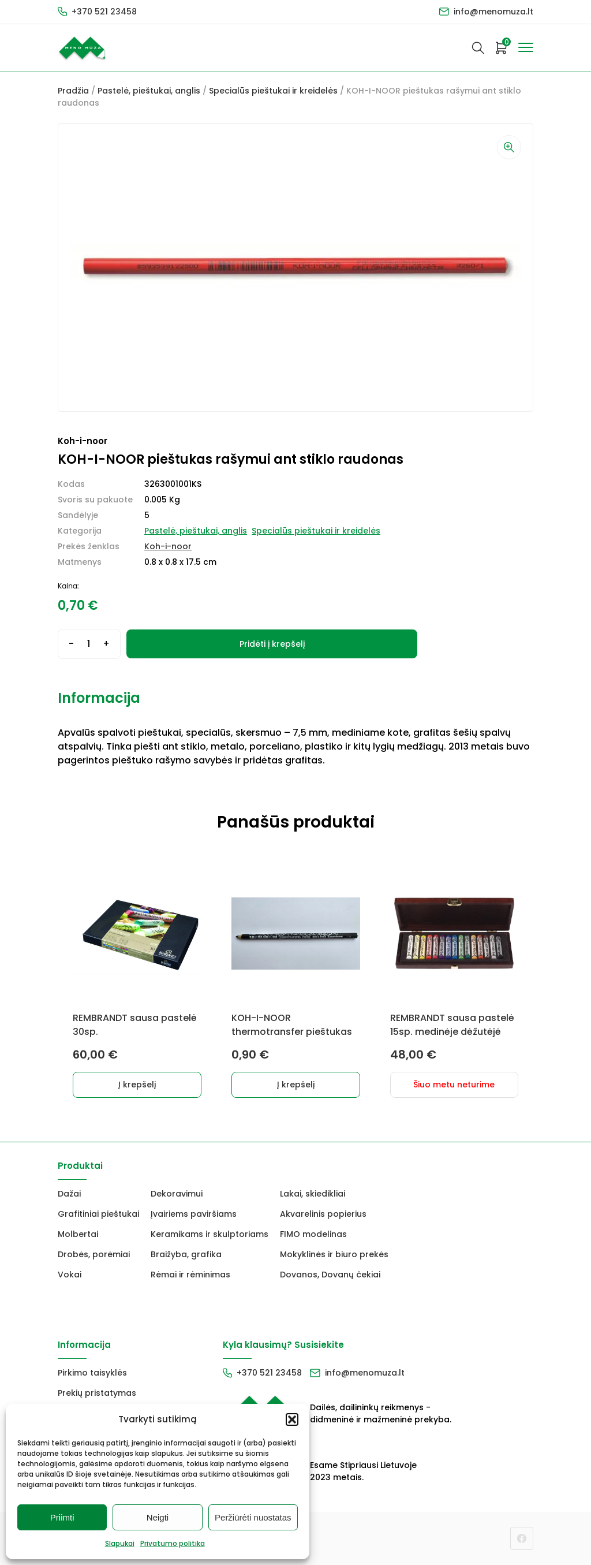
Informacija (99, 697)
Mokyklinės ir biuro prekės (334, 1254)
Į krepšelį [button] (137, 1084)
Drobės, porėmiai (94, 1254)
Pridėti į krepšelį (272, 644)
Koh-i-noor (168, 546)
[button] (292, 1419)
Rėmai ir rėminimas (190, 1274)
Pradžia (73, 90)
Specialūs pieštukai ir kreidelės (273, 90)
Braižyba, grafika (186, 1254)
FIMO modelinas (313, 1234)
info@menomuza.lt (493, 11)
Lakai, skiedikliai (312, 1193)
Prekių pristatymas (97, 1393)
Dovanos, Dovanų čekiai (330, 1274)
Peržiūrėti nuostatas (253, 1517)
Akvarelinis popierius (323, 1214)
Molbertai (78, 1234)
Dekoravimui (177, 1193)
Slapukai (119, 1543)
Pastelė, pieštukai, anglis (149, 90)
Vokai (69, 1274)
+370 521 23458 (104, 11)
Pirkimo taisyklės (92, 1372)
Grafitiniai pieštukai (98, 1214)
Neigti (158, 1517)
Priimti (62, 1517)
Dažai (69, 1193)
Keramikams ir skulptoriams (209, 1234)
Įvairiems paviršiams (194, 1214)
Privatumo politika (172, 1543)
